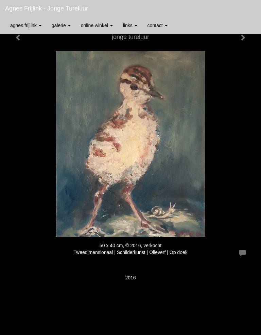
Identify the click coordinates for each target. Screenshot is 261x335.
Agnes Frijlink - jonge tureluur (46, 8)
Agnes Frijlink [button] (25, 25)
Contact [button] (157, 25)
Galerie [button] (61, 25)
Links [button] (130, 25)
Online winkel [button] (97, 25)
